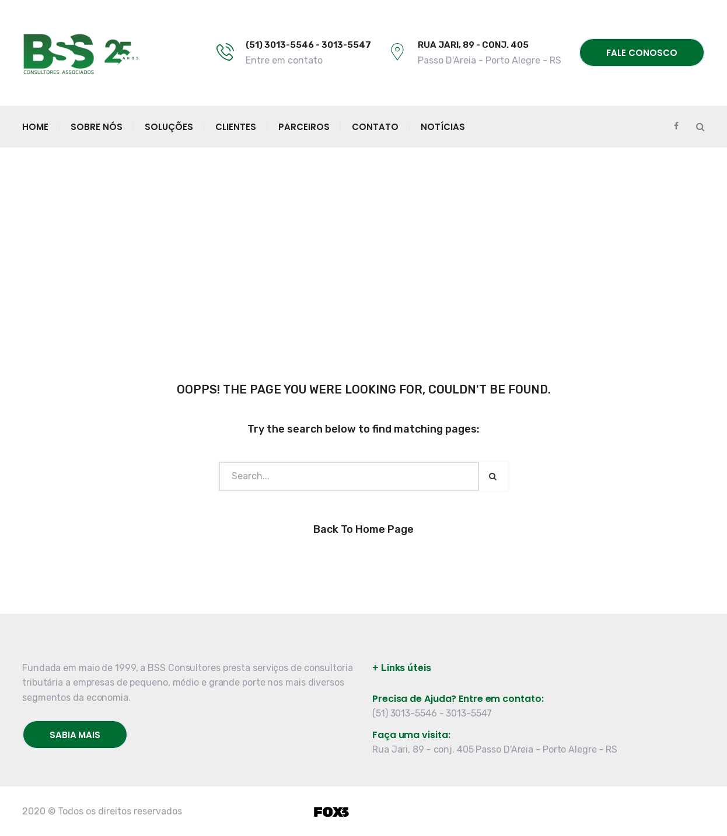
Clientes (235, 127)
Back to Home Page (363, 529)
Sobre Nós (97, 127)
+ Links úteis (401, 667)
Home (35, 127)
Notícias (443, 127)
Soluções (169, 127)
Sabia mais (75, 735)
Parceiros (304, 127)
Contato (375, 127)
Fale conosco (641, 53)
